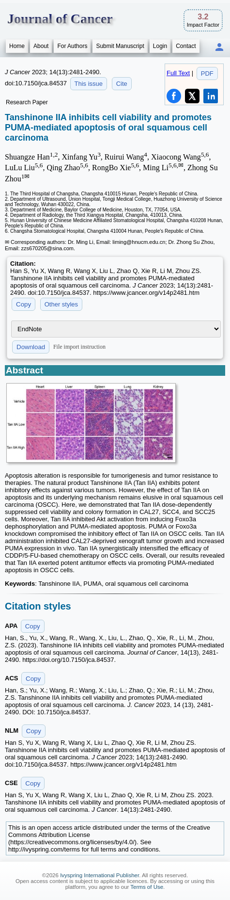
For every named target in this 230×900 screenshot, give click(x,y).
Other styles (61, 304)
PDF (207, 73)
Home (17, 46)
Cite (121, 83)
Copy (23, 304)
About (40, 46)
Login (160, 46)
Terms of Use (146, 887)
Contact (186, 46)
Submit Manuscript (120, 46)
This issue (89, 83)
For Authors (72, 46)
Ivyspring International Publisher (99, 875)
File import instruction (79, 346)
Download (30, 347)
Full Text (178, 73)
